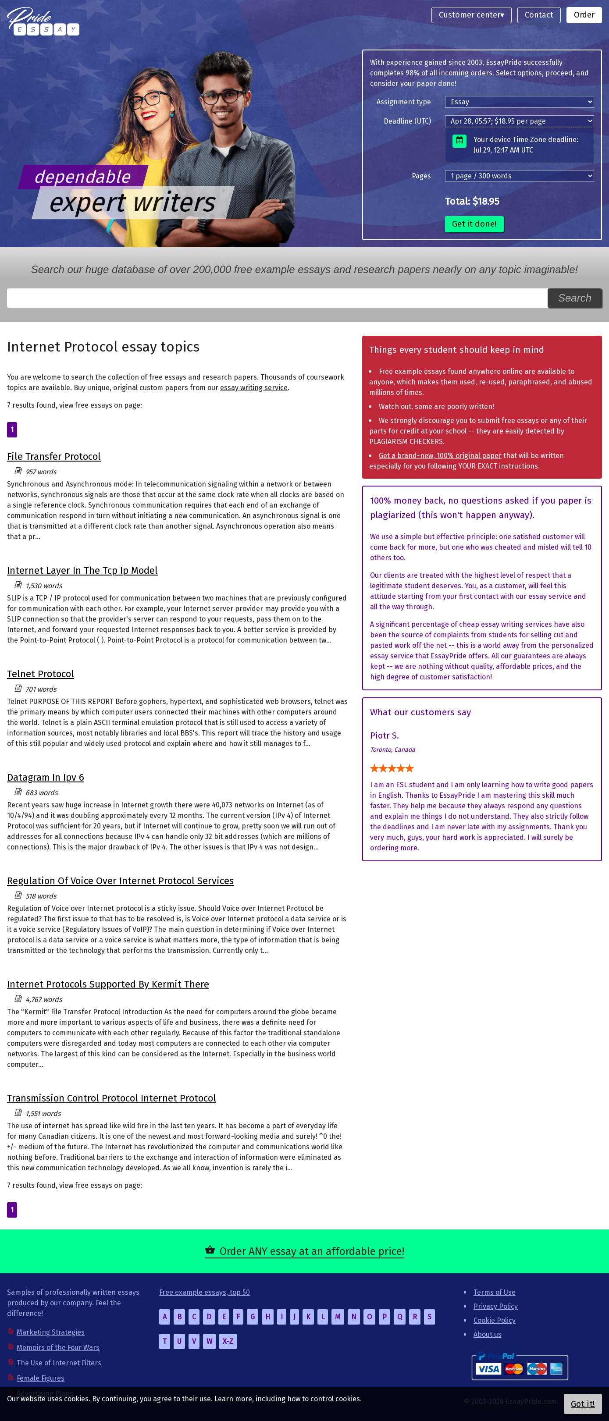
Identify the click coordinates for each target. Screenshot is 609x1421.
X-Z (228, 1341)
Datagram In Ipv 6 (45, 777)
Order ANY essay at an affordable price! (312, 1251)
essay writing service (254, 388)
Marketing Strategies (51, 1332)
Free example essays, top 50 (204, 1292)
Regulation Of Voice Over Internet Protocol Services (120, 881)
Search (574, 298)
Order (584, 15)
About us (488, 1334)
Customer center (469, 15)
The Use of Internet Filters (59, 1363)
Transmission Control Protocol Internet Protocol (111, 1098)
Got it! (583, 1404)
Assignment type (404, 102)
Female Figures (40, 1378)
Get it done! (474, 224)
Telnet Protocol (40, 674)
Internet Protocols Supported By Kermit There (108, 984)
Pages (421, 176)
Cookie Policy (495, 1320)
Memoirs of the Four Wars (58, 1347)
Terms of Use (495, 1292)
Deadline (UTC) (407, 121)
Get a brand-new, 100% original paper (440, 455)
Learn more (233, 1399)
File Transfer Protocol (54, 456)
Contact (539, 15)
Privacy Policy (496, 1306)
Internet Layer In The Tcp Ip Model (82, 570)
